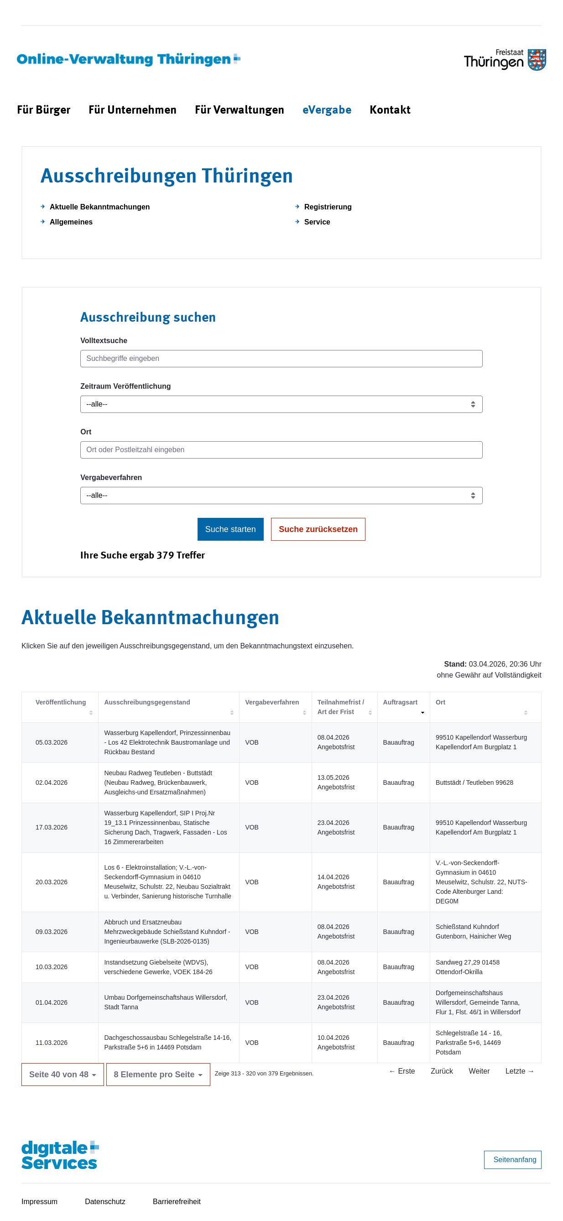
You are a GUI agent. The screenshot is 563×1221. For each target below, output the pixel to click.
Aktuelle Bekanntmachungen (100, 207)
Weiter (479, 1071)
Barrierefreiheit (177, 1201)
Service (317, 222)
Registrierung (328, 207)
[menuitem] (43, 111)
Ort (85, 432)
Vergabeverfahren (111, 477)
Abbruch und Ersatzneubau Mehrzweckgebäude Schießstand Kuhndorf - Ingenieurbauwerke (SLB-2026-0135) (167, 931)
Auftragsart (400, 702)
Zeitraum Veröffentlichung (125, 386)
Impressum (39, 1201)
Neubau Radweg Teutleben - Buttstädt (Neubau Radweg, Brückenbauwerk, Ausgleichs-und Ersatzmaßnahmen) (158, 782)
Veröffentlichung (61, 702)
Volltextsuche (103, 340)
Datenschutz (105, 1201)
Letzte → (520, 1071)
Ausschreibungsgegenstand (147, 702)
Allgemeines (71, 222)
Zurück (442, 1071)
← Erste (402, 1071)
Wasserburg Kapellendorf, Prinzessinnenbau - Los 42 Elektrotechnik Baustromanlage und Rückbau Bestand (167, 742)
